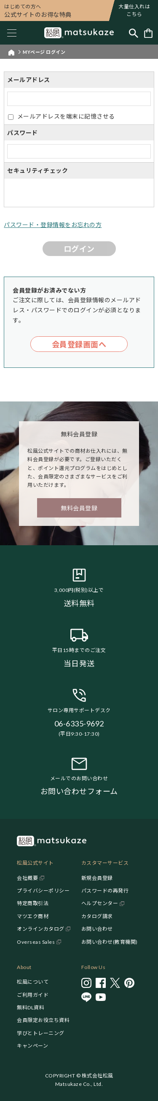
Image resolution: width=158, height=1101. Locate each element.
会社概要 (27, 878)
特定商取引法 (32, 903)
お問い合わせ (97, 929)
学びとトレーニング (40, 1033)
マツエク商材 (32, 916)
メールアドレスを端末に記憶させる (66, 116)
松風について (32, 982)
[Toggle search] (133, 33)
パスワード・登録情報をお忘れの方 (53, 224)
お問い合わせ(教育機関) (109, 942)
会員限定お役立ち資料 (43, 1020)
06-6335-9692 (79, 723)
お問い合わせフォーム (79, 791)
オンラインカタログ (40, 929)
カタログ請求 (97, 916)
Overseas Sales (36, 942)
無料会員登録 (79, 508)
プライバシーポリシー (43, 890)
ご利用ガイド (32, 995)
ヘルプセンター (99, 903)
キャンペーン (32, 1046)
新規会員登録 (97, 878)
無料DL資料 (30, 1007)
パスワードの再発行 (105, 890)
